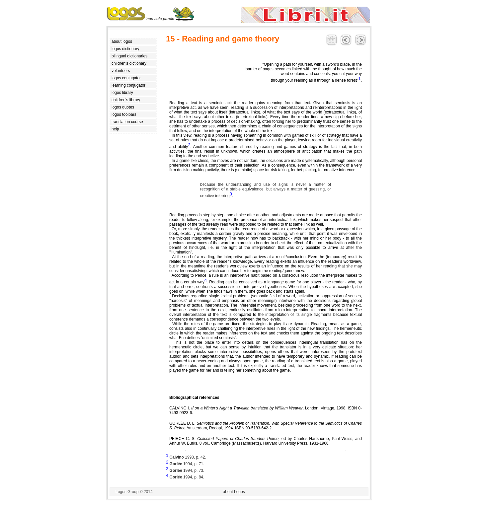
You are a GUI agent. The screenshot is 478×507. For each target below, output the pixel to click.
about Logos (234, 491)
